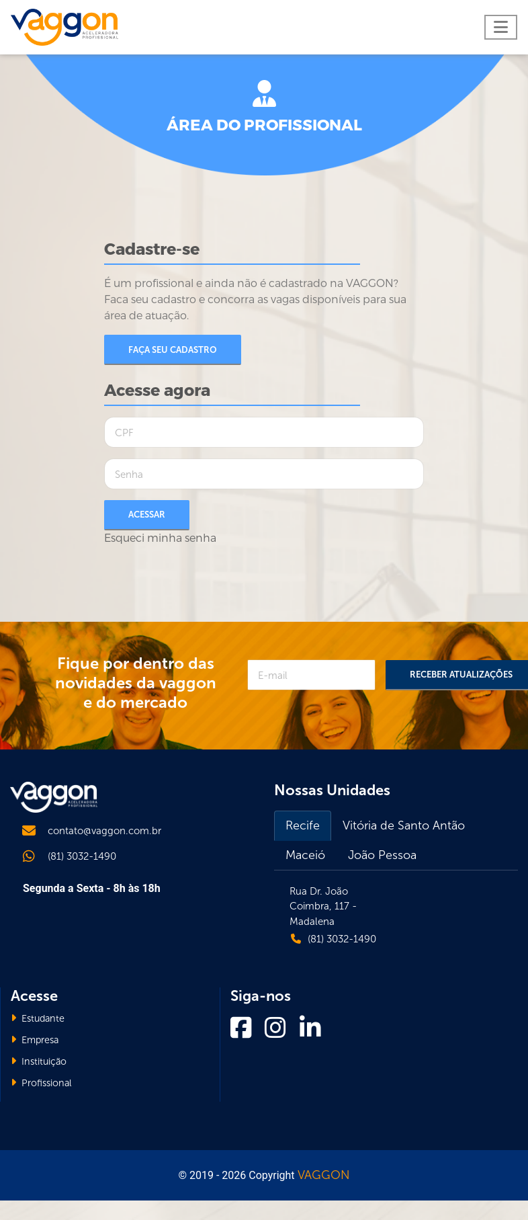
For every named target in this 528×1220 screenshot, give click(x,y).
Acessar (146, 515)
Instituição (39, 1061)
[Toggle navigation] (500, 27)
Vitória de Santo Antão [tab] (404, 825)
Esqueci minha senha (160, 538)
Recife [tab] (302, 825)
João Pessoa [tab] (382, 855)
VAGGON (324, 1175)
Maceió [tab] (305, 855)
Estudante (37, 1018)
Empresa (34, 1040)
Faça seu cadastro (172, 350)
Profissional (41, 1083)
